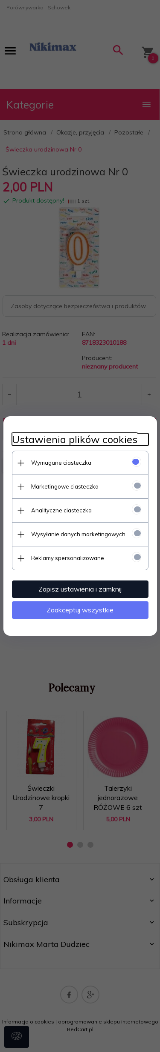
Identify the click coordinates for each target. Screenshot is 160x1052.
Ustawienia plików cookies (74, 439)
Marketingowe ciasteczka (65, 486)
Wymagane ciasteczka (61, 462)
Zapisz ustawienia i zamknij (80, 589)
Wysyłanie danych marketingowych (78, 534)
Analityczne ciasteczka (61, 510)
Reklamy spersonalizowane (67, 558)
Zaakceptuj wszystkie (80, 610)
